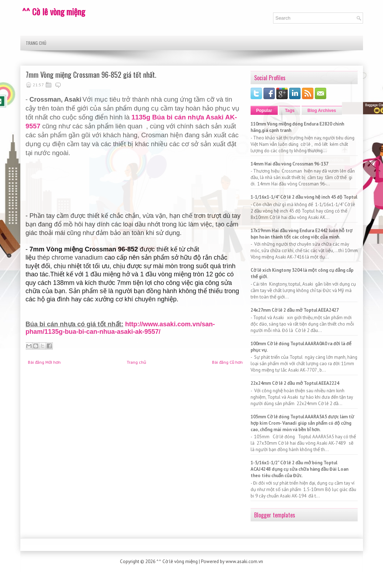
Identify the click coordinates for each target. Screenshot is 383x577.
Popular (264, 110)
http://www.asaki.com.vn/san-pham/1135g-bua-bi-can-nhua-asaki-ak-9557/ (120, 328)
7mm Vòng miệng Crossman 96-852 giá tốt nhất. (91, 74)
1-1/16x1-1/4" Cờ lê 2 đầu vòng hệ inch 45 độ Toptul (304, 197)
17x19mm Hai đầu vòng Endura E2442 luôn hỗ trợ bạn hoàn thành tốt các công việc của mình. (301, 234)
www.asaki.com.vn (244, 561)
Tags (289, 110)
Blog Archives (321, 110)
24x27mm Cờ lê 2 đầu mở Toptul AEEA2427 (295, 310)
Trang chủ (36, 43)
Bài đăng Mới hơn (44, 362)
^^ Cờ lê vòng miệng (53, 11)
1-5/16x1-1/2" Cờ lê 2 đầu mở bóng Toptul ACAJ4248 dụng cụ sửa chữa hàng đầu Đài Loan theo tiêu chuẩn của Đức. (299, 469)
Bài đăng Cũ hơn (227, 362)
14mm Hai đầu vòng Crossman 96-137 (289, 164)
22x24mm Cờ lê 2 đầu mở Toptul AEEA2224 (295, 383)
